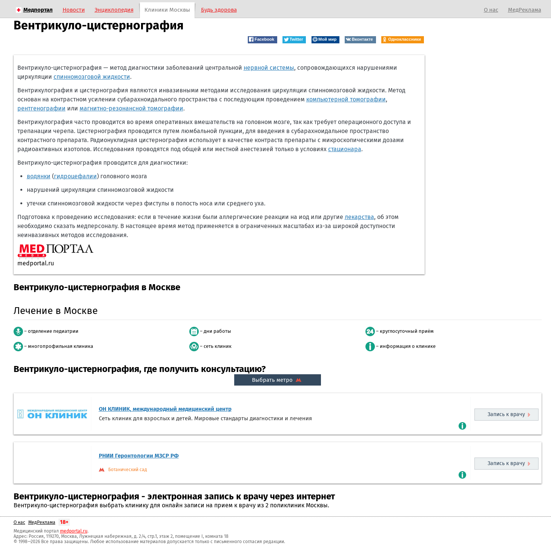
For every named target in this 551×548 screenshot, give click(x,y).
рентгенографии (41, 108)
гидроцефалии (75, 176)
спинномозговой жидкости (92, 76)
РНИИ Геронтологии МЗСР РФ (139, 455)
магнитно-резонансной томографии (131, 108)
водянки (39, 176)
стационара (344, 149)
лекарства (359, 216)
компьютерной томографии (346, 99)
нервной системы (269, 67)
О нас (491, 9)
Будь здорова (219, 9)
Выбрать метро (277, 380)
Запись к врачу (506, 414)
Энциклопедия (114, 9)
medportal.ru (73, 531)
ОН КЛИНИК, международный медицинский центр (165, 409)
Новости (74, 9)
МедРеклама (524, 9)
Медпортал (38, 9)
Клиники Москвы (167, 9)
